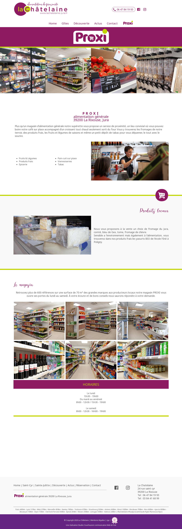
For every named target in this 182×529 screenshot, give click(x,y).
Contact (112, 23)
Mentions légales (98, 520)
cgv (108, 520)
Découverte (81, 23)
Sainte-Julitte (42, 485)
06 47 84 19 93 (123, 9)
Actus (98, 23)
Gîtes (65, 23)
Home (53, 23)
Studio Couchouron (86, 525)
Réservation (83, 485)
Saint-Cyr (28, 485)
